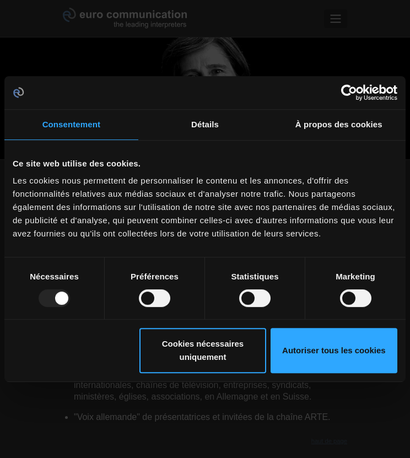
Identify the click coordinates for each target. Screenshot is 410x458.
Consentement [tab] (71, 124)
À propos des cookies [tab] (338, 124)
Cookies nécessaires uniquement (203, 350)
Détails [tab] (205, 124)
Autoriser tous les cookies (334, 350)
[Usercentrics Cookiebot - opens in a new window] (349, 92)
